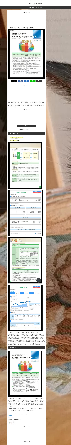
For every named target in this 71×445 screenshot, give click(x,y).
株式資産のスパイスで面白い (23, 129)
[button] (39, 81)
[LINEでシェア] (33, 81)
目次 (25, 125)
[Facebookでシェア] (20, 81)
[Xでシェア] (14, 81)
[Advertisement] (26, 19)
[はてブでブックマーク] (26, 81)
